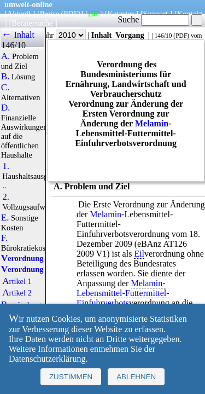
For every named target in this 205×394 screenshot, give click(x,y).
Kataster (121, 13)
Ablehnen (136, 377)
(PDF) (71, 13)
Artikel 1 (17, 281)
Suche (153, 19)
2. (5, 197)
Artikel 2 (17, 292)
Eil (139, 253)
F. (4, 238)
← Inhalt (17, 34)
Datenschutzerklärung (47, 358)
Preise (49, 13)
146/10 (163, 35)
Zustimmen (70, 377)
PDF (181, 35)
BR (93, 13)
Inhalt (101, 35)
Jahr (63, 35)
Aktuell (19, 13)
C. (5, 87)
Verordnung (22, 258)
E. (5, 217)
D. (5, 107)
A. (5, 56)
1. (5, 166)
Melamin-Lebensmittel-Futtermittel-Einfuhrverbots (123, 293)
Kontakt (189, 13)
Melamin (151, 123)
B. (5, 76)
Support (155, 13)
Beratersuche (31, 23)
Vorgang (130, 35)
